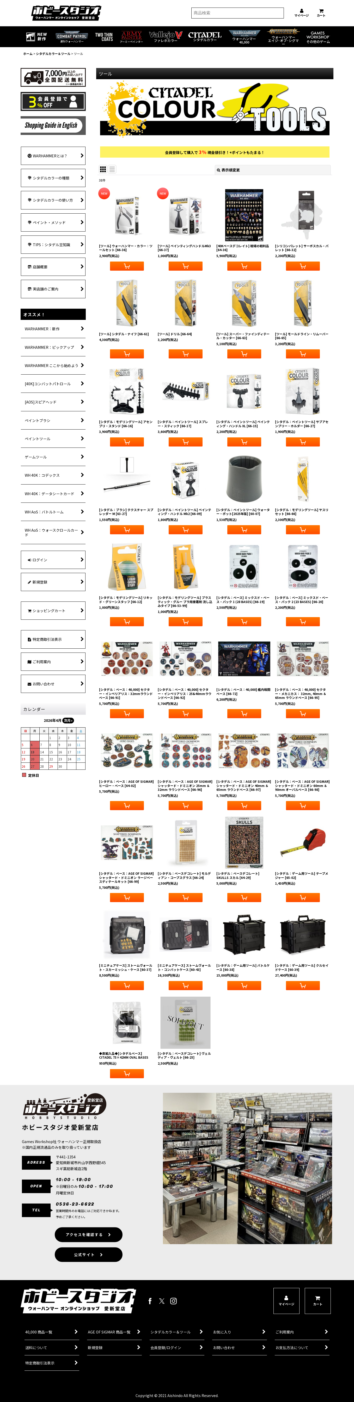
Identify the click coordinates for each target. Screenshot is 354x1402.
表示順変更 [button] (228, 169)
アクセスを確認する (88, 1245)
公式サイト (88, 1264)
